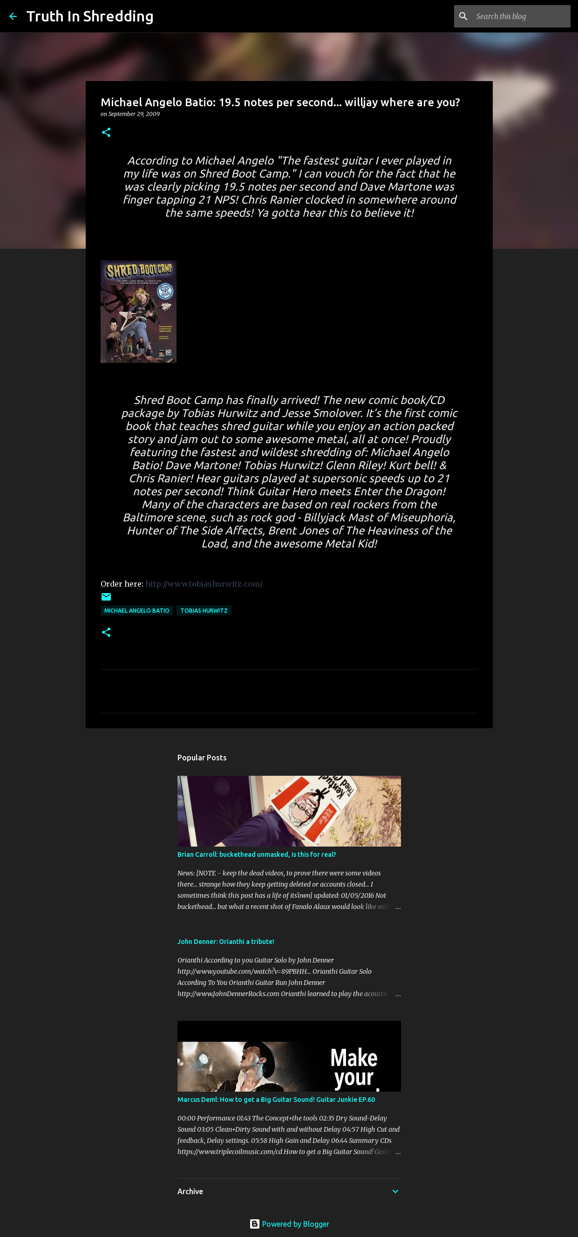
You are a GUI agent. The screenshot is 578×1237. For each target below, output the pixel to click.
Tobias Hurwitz (204, 611)
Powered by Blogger (289, 1224)
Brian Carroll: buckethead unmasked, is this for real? (256, 854)
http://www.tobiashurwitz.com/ (204, 583)
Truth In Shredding (90, 15)
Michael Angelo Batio (137, 611)
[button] (106, 133)
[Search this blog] (522, 16)
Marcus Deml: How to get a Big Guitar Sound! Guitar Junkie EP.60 (276, 1099)
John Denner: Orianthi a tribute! (225, 941)
